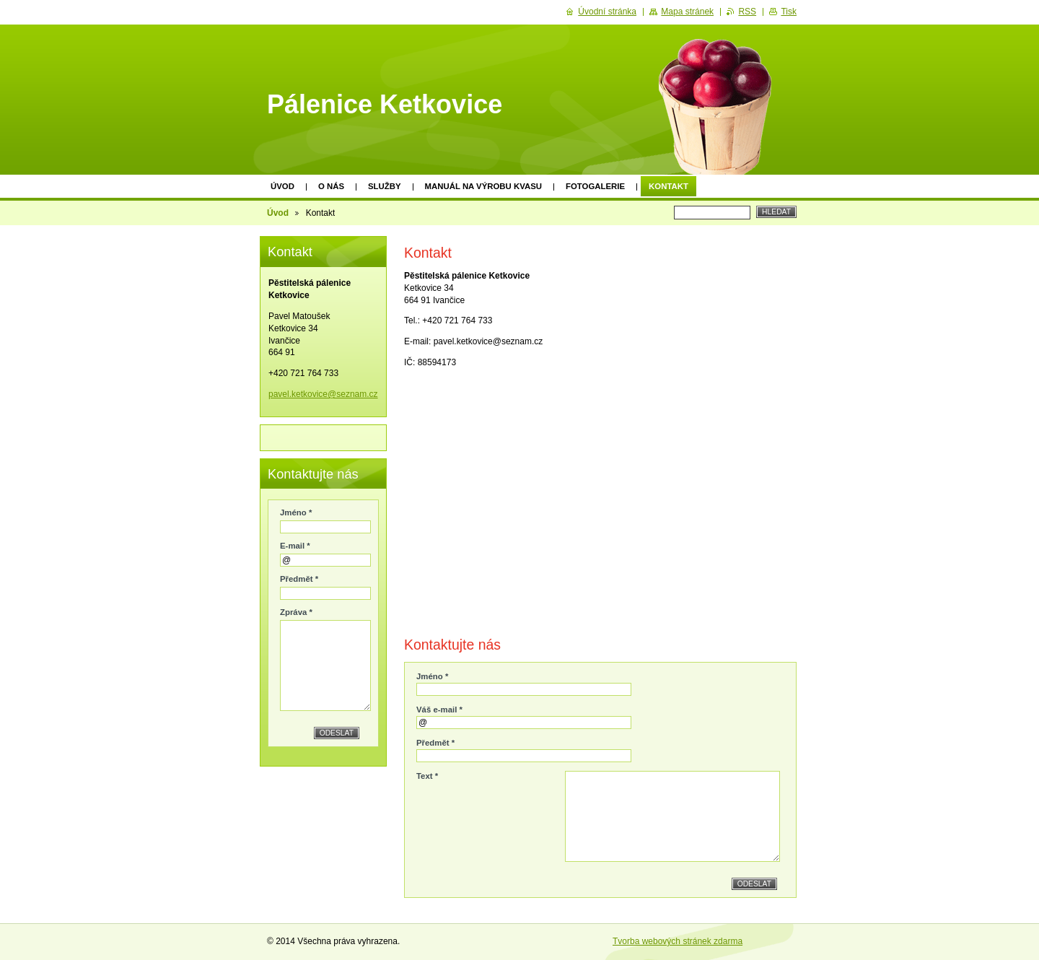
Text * (427, 776)
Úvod (282, 186)
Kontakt (668, 186)
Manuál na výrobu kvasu (483, 186)
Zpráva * (296, 612)
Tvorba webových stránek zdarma (677, 941)
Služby (384, 186)
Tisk (789, 11)
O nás (331, 186)
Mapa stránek (687, 11)
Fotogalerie (595, 186)
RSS (747, 11)
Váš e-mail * (439, 709)
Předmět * (435, 742)
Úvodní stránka (607, 11)
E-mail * (295, 545)
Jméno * (432, 676)
